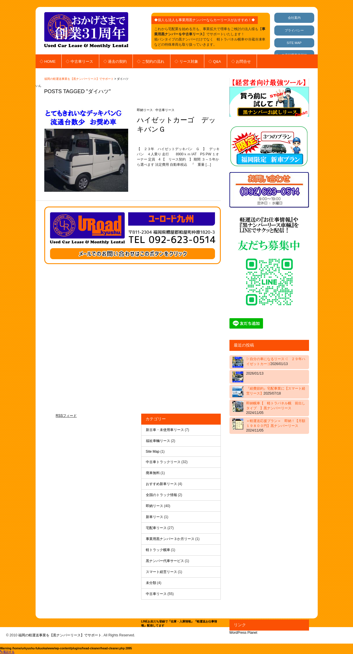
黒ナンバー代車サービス (165, 561)
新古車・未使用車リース (165, 430)
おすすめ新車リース (161, 484)
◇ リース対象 (186, 61)
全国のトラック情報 (161, 495)
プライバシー (294, 30)
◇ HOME (48, 61)
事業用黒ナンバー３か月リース (170, 539)
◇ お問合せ (241, 61)
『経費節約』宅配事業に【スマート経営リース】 (275, 390)
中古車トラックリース (163, 462)
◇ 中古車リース (79, 61)
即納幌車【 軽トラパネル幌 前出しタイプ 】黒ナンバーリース (275, 408)
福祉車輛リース (158, 441)
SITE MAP (294, 43)
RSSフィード (66, 416)
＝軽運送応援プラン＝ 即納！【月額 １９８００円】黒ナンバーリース (276, 425)
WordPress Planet (243, 633)
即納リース (145, 110)
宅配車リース (156, 528)
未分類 (151, 583)
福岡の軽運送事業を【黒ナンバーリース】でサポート (79, 78)
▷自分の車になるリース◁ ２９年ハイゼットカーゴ (275, 361)
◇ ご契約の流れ (150, 61)
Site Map (152, 451)
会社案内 (294, 17)
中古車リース (164, 110)
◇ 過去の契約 (115, 61)
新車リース (154, 517)
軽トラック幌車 (158, 550)
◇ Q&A (214, 61)
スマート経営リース (161, 572)
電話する (7, 651)
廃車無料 (153, 473)
